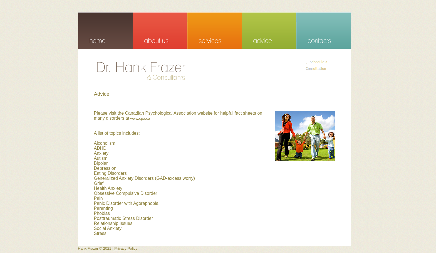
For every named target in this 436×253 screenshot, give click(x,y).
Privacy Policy (125, 248)
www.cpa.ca (139, 118)
